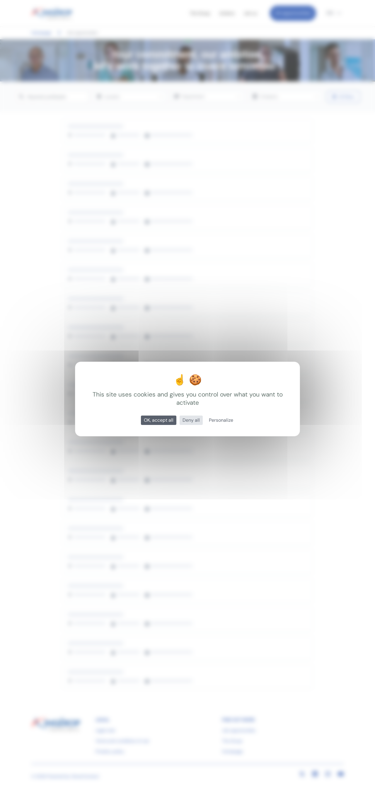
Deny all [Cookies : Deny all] (191, 420)
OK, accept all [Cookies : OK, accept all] (158, 420)
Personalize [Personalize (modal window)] (221, 420)
